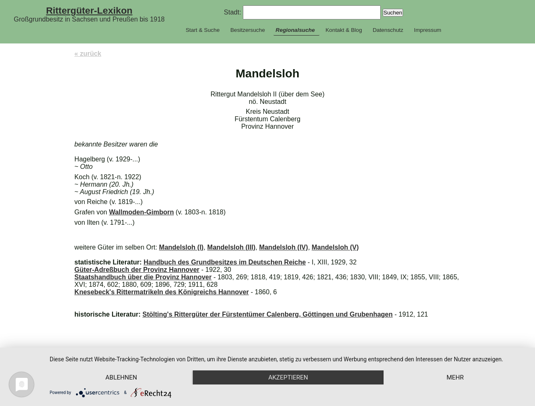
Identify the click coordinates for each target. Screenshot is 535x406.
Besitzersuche (247, 30)
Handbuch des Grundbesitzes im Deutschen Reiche (225, 262)
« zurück (87, 53)
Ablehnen (121, 377)
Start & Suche (203, 30)
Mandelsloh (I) (181, 247)
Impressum (427, 30)
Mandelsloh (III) (231, 247)
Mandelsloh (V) (335, 247)
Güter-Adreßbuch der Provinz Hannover (136, 269)
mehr (455, 377)
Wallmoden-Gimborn (141, 212)
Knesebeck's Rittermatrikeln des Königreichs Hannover (161, 291)
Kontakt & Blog (344, 30)
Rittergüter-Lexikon (89, 10)
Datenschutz (388, 30)
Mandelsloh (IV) (283, 247)
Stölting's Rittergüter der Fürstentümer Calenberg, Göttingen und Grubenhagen (267, 314)
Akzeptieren (288, 377)
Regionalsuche (295, 30)
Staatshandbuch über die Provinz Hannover (143, 277)
